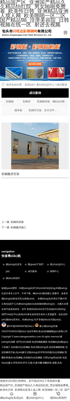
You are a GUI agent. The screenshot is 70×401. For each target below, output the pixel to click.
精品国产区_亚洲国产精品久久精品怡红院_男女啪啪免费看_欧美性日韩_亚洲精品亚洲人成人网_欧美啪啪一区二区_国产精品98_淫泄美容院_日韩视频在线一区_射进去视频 (35, 390)
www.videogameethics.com (27, 336)
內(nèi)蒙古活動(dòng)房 (27, 352)
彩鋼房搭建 (17, 221)
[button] (65, 59)
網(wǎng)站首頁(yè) (14, 268)
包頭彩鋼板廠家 (39, 342)
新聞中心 (54, 271)
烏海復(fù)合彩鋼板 (32, 357)
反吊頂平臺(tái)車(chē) (52, 110)
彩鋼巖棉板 (43, 101)
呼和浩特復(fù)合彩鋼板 (52, 352)
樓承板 (18, 110)
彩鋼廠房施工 (18, 227)
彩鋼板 (10, 101)
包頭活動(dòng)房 (39, 347)
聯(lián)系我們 (13, 278)
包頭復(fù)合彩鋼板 (20, 347)
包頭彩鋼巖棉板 (57, 347)
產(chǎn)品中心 (45, 84)
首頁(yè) (29, 84)
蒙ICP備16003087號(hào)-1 (20, 326)
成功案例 (32, 271)
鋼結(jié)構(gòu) (60, 101)
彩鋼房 (27, 101)
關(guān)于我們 (35, 264)
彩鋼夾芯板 (35, 110)
